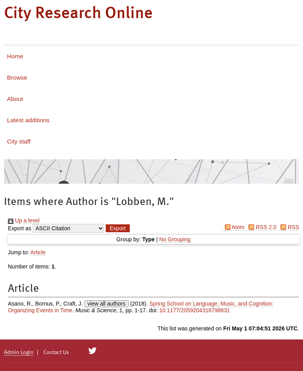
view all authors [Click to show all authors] (107, 303)
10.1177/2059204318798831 (194, 310)
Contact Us (56, 352)
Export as (19, 228)
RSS (288, 227)
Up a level (23, 220)
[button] (117, 228)
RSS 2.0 (261, 227)
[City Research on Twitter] (92, 350)
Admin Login (19, 352)
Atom (233, 227)
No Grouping (175, 239)
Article (38, 252)
